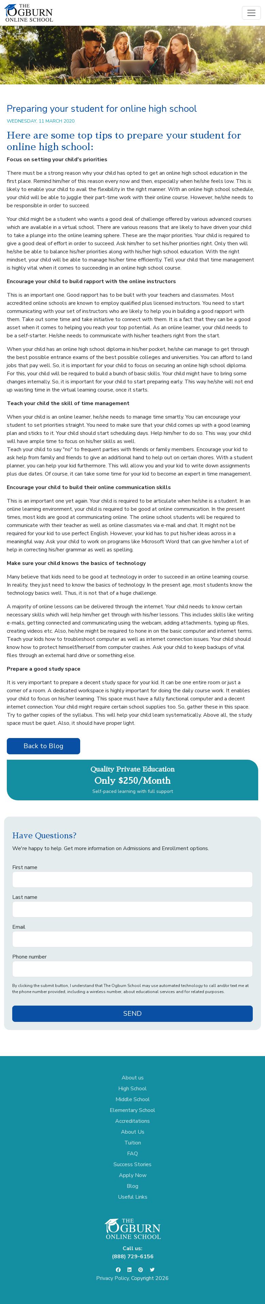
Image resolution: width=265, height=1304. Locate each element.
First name (24, 867)
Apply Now (132, 1175)
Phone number (29, 957)
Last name (24, 897)
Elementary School (132, 1110)
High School (132, 1088)
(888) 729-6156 (133, 1256)
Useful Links (132, 1197)
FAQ (132, 1153)
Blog (132, 1186)
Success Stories (132, 1164)
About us (133, 1077)
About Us (132, 1132)
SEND (132, 1013)
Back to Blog (43, 746)
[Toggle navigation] (251, 13)
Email (18, 927)
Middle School (133, 1099)
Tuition (132, 1143)
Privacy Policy (112, 1278)
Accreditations (132, 1121)
